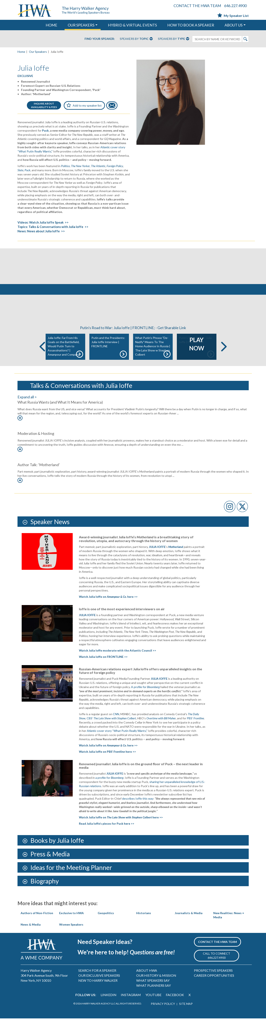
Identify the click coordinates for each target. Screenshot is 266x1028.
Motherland (176, 556)
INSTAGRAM (131, 1004)
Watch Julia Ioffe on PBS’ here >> (107, 761)
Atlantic (105, 147)
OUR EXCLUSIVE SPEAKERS (99, 985)
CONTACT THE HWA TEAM (197, 5)
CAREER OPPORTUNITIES (214, 985)
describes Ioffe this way (137, 808)
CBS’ (111, 728)
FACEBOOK (175, 1004)
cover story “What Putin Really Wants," (122, 740)
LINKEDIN (108, 1004)
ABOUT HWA (146, 980)
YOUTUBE (153, 1004)
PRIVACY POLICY (163, 1013)
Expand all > (27, 406)
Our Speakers (38, 51)
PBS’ (195, 728)
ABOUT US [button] (233, 25)
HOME (51, 25)
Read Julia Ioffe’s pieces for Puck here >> (106, 833)
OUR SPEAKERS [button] (81, 25)
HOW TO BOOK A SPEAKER (190, 25)
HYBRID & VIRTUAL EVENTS (132, 25)
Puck (45, 130)
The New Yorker (80, 166)
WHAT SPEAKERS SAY (153, 990)
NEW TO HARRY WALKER (97, 990)
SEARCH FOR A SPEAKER (97, 980)
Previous (42, 356)
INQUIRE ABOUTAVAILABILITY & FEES (44, 105)
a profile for (109, 787)
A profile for (145, 696)
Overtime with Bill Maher (161, 728)
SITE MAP (186, 1013)
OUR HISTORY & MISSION (156, 985)
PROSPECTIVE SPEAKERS (213, 980)
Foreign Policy (115, 166)
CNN (116, 724)
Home (21, 51)
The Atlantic (98, 166)
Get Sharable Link (171, 337)
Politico (65, 166)
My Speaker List (233, 16)
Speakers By (136, 39)
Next (224, 356)
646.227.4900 (235, 5)
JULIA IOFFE (157, 556)
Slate (20, 170)
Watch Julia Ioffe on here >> (108, 606)
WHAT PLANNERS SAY (153, 995)
